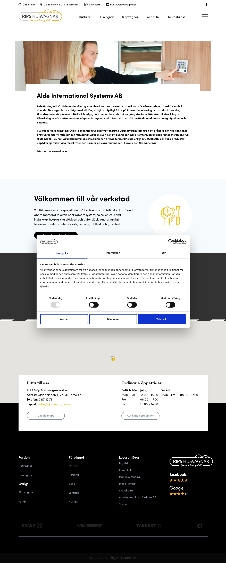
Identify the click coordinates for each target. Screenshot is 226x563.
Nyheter (73, 502)
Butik (72, 483)
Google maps (45, 415)
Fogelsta (124, 463)
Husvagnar (106, 17)
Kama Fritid (126, 470)
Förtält (23, 501)
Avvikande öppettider (140, 415)
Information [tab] (113, 252)
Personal (74, 474)
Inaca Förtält (127, 483)
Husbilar (84, 17)
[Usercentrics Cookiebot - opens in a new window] (171, 241)
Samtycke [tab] (62, 253)
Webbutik (152, 17)
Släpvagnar (130, 17)
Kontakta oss (176, 17)
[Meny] (205, 18)
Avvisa (64, 319)
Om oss (73, 465)
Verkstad (74, 492)
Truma (123, 504)
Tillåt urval (113, 319)
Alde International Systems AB (137, 497)
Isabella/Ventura (129, 477)
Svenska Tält (126, 490)
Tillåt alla (161, 319)
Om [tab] (164, 252)
